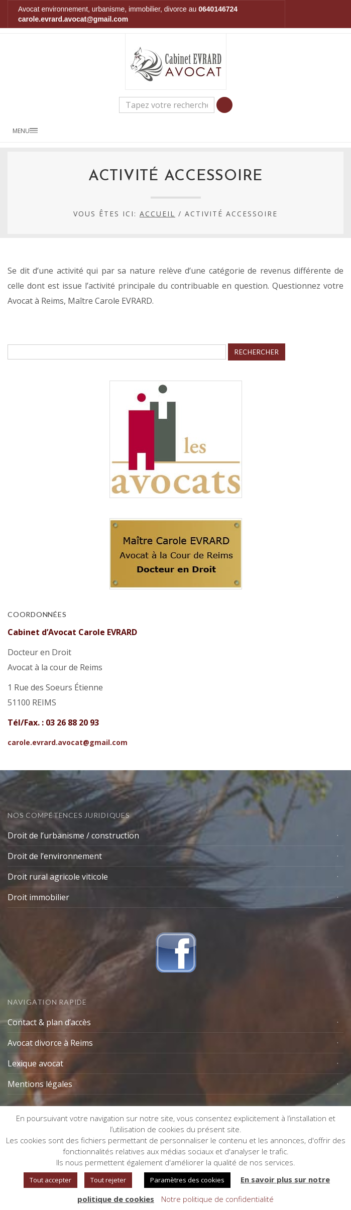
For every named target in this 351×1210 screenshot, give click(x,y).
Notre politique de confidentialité (217, 1199)
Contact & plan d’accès (49, 1022)
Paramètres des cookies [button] (187, 1179)
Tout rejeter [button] (108, 1179)
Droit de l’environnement (55, 856)
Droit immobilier (38, 897)
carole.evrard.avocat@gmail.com (73, 19)
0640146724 (218, 9)
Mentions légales (40, 1084)
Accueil (157, 213)
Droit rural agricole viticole (58, 876)
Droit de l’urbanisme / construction (73, 835)
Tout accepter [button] (50, 1179)
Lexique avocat (35, 1063)
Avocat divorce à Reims (50, 1042)
